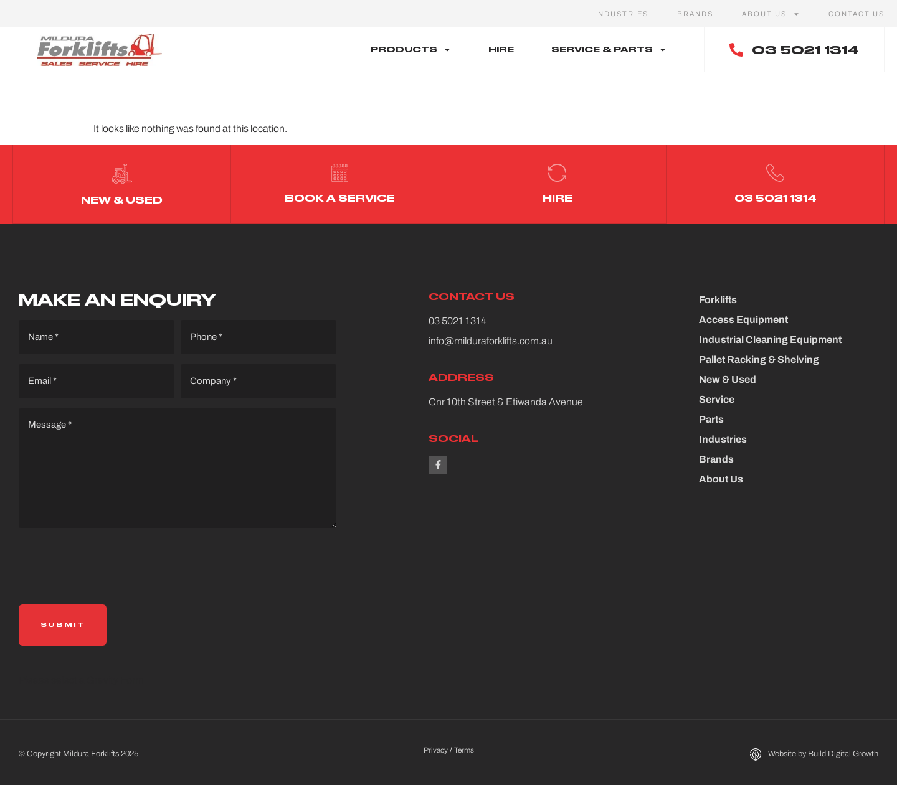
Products (411, 50)
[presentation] (113, 562)
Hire (501, 49)
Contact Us (856, 13)
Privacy (436, 745)
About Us (771, 13)
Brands (695, 13)
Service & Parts (609, 50)
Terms (464, 745)
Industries (621, 13)
